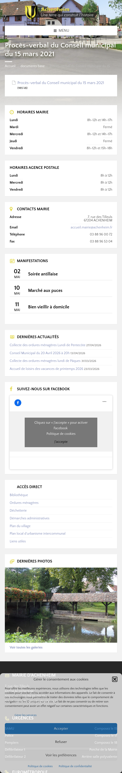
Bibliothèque (19, 495)
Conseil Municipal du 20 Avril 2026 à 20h (40, 353)
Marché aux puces (45, 290)
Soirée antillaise (43, 274)
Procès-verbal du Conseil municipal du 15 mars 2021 (60, 83)
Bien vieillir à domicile (48, 307)
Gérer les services (26, 715)
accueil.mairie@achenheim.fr (91, 227)
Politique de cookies (40, 766)
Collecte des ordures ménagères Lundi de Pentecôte (47, 345)
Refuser (61, 742)
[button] (114, 679)
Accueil (10, 66)
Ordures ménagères (24, 503)
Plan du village (20, 526)
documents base (33, 66)
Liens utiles (18, 541)
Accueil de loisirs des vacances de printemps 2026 (46, 369)
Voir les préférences (61, 755)
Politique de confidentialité (75, 766)
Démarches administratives (29, 518)
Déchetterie (18, 511)
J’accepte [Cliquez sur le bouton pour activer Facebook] (61, 442)
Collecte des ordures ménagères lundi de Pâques (45, 361)
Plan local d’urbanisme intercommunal (37, 534)
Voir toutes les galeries (26, 647)
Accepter (61, 728)
